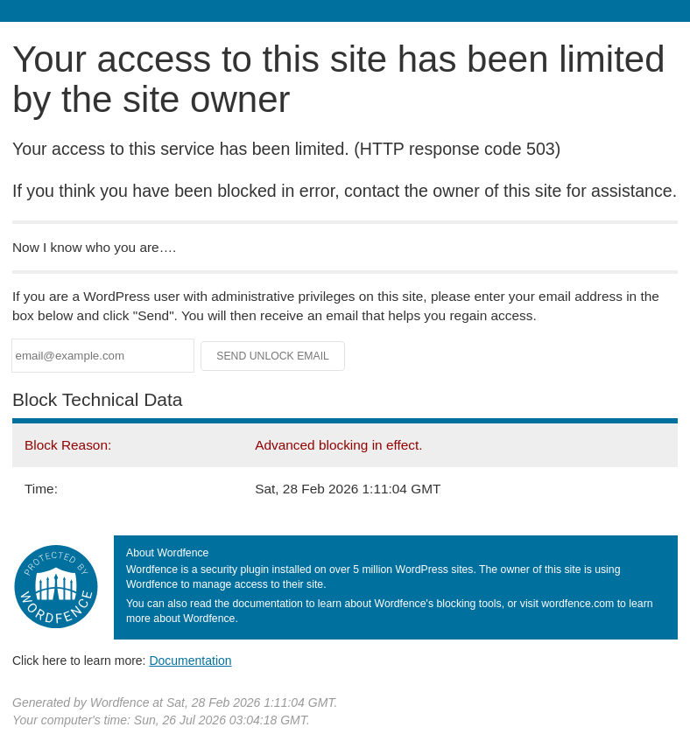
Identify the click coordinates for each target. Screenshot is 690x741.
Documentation (190, 661)
